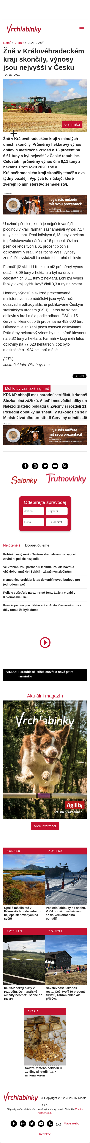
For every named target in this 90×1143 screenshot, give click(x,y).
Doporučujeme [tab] (37, 545)
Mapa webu (71, 1123)
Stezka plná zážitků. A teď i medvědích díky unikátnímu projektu (45, 401)
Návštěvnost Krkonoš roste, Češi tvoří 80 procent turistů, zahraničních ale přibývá (65, 993)
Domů (7, 43)
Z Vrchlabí (14, 931)
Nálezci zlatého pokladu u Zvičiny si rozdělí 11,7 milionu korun (45, 406)
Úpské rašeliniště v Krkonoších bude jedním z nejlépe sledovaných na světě (23, 913)
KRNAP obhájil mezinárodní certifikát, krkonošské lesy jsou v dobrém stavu (45, 395)
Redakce (45, 1134)
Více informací (45, 826)
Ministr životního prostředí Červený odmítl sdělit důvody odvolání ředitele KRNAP (45, 418)
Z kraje (19, 43)
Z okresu (13, 851)
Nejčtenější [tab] (12, 545)
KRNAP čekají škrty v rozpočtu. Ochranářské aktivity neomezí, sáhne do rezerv (23, 993)
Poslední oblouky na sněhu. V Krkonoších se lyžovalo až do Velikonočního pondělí (45, 412)
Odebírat (56, 522)
